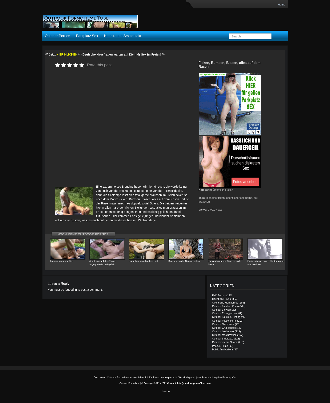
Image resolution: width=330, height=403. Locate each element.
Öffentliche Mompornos (225, 302)
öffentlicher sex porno (239, 197)
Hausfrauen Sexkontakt (122, 36)
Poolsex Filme (220, 346)
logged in (71, 289)
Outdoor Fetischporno (224, 320)
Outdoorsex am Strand (225, 342)
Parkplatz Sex (87, 36)
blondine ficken (215, 197)
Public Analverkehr (222, 349)
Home (281, 4)
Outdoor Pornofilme (129, 383)
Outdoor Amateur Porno (225, 306)
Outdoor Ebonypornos (224, 313)
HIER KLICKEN (66, 54)
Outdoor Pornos (57, 36)
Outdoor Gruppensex (224, 327)
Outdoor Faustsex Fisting (226, 317)
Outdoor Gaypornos (223, 324)
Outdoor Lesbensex (223, 331)
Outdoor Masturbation (224, 335)
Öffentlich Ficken (223, 189)
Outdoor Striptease (222, 338)
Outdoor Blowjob (221, 309)
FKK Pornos (219, 295)
